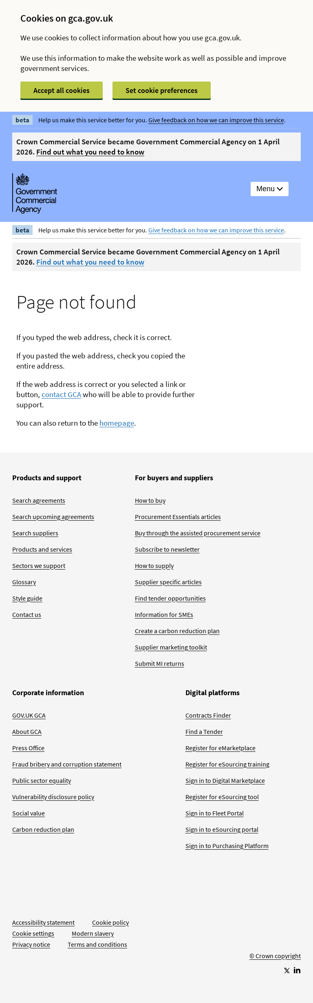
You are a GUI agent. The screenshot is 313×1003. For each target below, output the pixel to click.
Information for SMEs (164, 614)
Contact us (26, 614)
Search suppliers (35, 533)
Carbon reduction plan (43, 829)
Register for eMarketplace (220, 748)
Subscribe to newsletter (167, 549)
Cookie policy (110, 922)
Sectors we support (38, 565)
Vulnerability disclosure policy (53, 797)
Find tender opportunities (170, 598)
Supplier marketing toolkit (171, 647)
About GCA (27, 731)
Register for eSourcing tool (222, 797)
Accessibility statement (43, 922)
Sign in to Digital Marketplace (225, 780)
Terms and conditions (97, 944)
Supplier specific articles (168, 582)
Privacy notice (31, 944)
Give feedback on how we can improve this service (216, 120)
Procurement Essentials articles (178, 517)
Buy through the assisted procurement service (197, 533)
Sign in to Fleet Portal (214, 813)
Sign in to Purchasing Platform (227, 846)
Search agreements (38, 500)
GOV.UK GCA (29, 715)
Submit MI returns (159, 663)
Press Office (28, 748)
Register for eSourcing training (227, 764)
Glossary (24, 582)
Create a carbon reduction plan (177, 631)
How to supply (154, 565)
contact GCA (61, 394)
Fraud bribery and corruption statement (66, 764)
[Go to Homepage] (275, 929)
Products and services (42, 549)
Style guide (27, 598)
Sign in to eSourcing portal (221, 829)
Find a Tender (204, 731)
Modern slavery (93, 933)
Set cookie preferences (162, 90)
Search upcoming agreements (53, 517)
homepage (116, 423)
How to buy (150, 500)
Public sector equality (41, 780)
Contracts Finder (208, 715)
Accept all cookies (61, 90)
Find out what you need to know (90, 152)
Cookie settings (33, 933)
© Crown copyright (275, 956)
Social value (28, 813)
